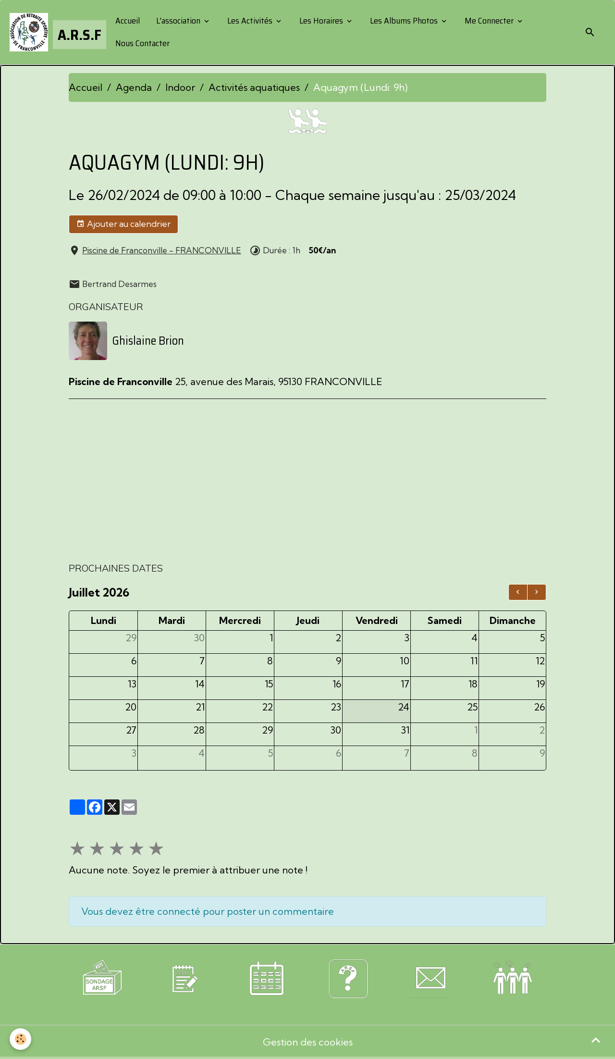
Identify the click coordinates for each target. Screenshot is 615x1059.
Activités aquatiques (254, 87)
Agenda (134, 87)
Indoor (180, 87)
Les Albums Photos (404, 20)
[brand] (54, 32)
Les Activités (249, 20)
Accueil (126, 20)
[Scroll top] (596, 1040)
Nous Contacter (141, 43)
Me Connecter (489, 20)
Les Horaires (321, 20)
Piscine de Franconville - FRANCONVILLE (161, 250)
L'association (178, 20)
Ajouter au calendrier (123, 224)
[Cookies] (20, 1039)
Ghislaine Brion (148, 341)
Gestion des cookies (308, 1042)
